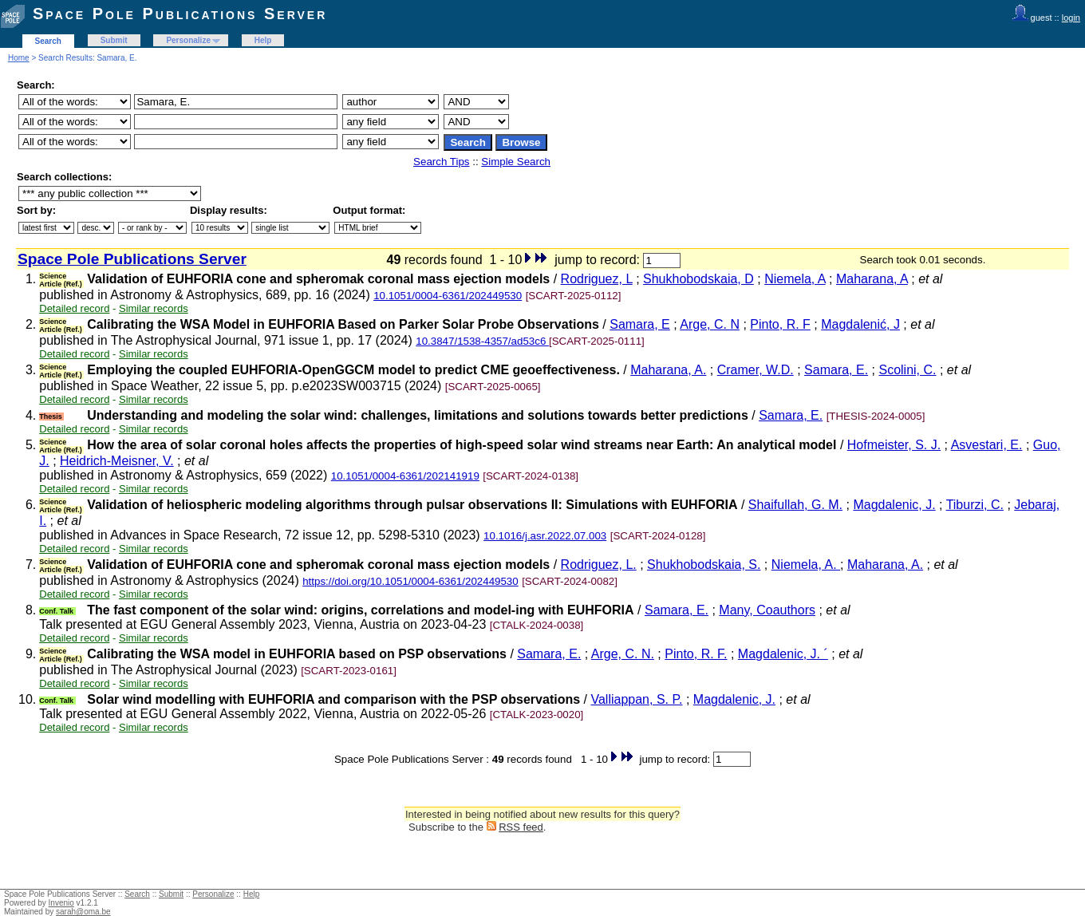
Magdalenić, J (860, 324)
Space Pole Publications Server (180, 13)
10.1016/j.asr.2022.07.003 (544, 536)
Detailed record (74, 308)
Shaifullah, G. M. (795, 504)
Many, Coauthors (767, 610)
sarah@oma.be (83, 911)
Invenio (61, 902)
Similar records (153, 308)
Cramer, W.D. (755, 370)
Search (48, 41)
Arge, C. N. (622, 654)
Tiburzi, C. (975, 504)
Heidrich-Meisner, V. (117, 461)
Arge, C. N (710, 324)
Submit (114, 40)
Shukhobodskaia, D (698, 279)
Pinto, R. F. (696, 654)
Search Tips (441, 162)
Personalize (188, 40)
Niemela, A (794, 279)
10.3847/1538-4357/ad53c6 (482, 341)
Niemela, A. (805, 564)
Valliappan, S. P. (636, 699)
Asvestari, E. (987, 445)
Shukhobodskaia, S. (703, 564)
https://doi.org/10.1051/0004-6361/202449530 (410, 581)
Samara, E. (836, 370)
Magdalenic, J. (894, 504)
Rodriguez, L (597, 279)
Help (263, 40)
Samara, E (640, 324)
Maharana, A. (668, 370)
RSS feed (521, 827)
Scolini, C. (907, 370)
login (1071, 17)
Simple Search (515, 162)
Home (19, 57)
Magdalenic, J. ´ (783, 654)
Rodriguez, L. (599, 564)
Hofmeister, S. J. (894, 445)
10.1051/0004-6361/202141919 (405, 476)
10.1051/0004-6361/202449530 (447, 296)
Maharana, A (872, 279)
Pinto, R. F (780, 324)
